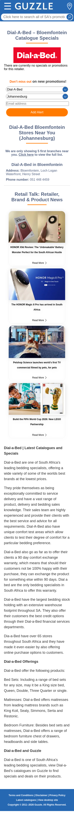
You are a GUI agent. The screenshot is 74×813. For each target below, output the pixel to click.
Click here (26, 154)
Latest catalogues (26, 800)
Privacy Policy (57, 795)
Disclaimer (41, 795)
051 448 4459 (39, 179)
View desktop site (48, 800)
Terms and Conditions (21, 795)
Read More (39, 263)
